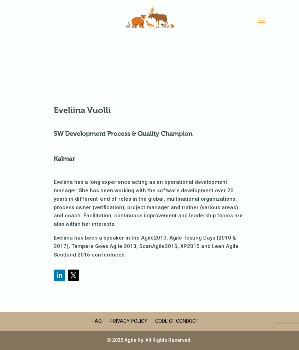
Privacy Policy (128, 321)
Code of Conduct (177, 321)
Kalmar (64, 159)
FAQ (97, 321)
